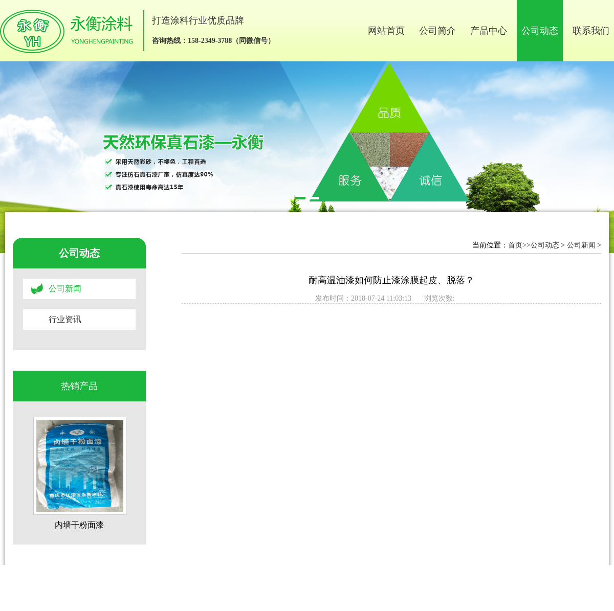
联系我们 (591, 31)
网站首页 (386, 31)
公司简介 (437, 31)
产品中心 (488, 31)
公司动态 (539, 31)
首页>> (519, 245)
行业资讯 (65, 319)
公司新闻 (65, 288)
